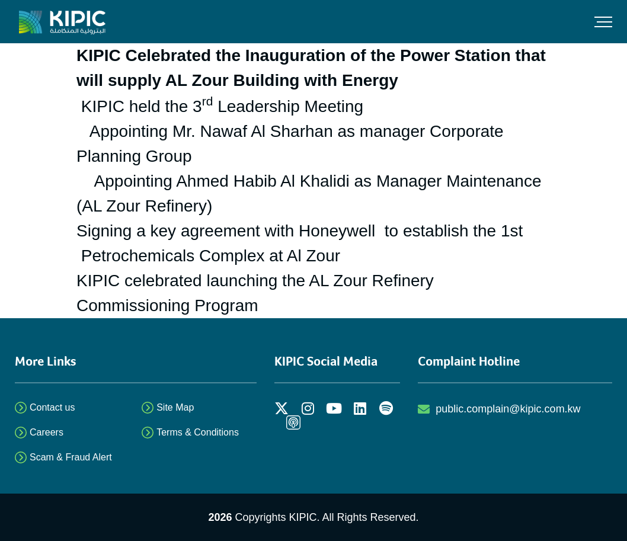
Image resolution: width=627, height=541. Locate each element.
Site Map (175, 407)
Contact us (52, 407)
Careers (46, 432)
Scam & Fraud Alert (71, 457)
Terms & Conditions (197, 432)
